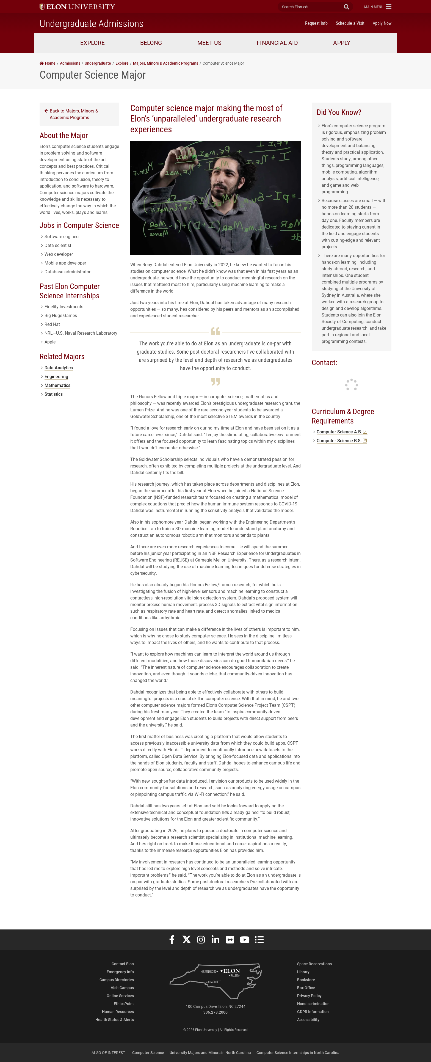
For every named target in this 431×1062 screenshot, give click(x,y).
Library (303, 971)
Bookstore (306, 979)
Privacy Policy (309, 995)
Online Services (120, 995)
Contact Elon (123, 963)
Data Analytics (59, 367)
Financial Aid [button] (277, 42)
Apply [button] (342, 42)
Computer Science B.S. (342, 440)
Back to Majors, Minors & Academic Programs (71, 114)
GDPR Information (313, 1011)
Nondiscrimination (313, 1003)
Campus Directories (117, 979)
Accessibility (308, 1019)
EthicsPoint (124, 1003)
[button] (377, 6)
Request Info (316, 23)
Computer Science (148, 1052)
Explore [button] (92, 42)
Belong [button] (151, 42)
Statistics (54, 394)
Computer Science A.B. (342, 431)
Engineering (56, 376)
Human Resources (118, 1011)
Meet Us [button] (209, 42)
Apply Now (382, 23)
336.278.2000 (215, 1012)
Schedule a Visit (350, 23)
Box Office (306, 987)
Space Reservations (314, 963)
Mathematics (57, 385)
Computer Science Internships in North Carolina (297, 1052)
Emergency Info (120, 971)
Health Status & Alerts (114, 1019)
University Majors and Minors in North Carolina (210, 1052)
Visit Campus (122, 987)
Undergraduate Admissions (91, 23)
